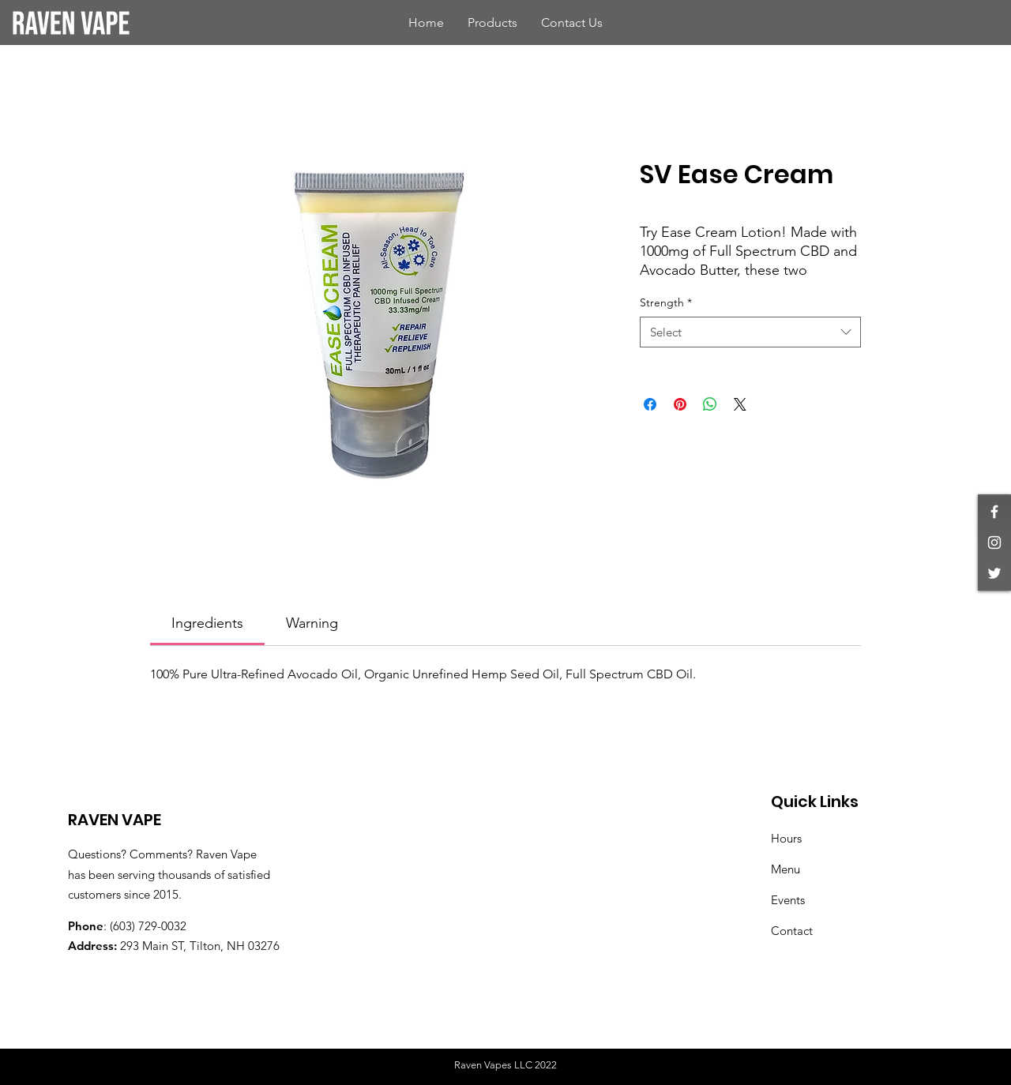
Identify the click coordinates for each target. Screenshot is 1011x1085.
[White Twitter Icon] (994, 573)
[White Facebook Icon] (994, 511)
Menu (785, 869)
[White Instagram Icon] (994, 542)
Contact (792, 930)
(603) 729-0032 (148, 925)
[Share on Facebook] (650, 404)
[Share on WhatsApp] (710, 404)
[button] (492, 22)
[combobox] (750, 332)
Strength (666, 302)
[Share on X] (740, 404)
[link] (207, 623)
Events (788, 899)
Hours (786, 838)
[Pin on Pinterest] (680, 404)
